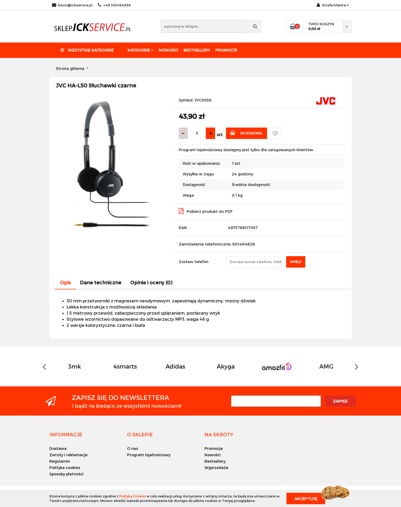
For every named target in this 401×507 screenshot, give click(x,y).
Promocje (226, 50)
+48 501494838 (114, 5)
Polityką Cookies (132, 496)
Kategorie (141, 50)
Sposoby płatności (66, 474)
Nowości (168, 50)
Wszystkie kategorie (87, 50)
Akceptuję (305, 498)
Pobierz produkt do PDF (206, 211)
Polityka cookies (64, 467)
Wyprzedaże (216, 467)
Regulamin (59, 461)
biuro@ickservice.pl (72, 5)
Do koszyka (246, 132)
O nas (132, 448)
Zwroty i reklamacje (68, 455)
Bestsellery (197, 50)
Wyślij (295, 262)
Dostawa (58, 448)
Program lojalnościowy (149, 455)
